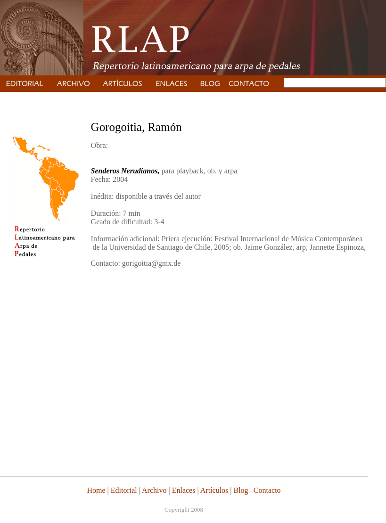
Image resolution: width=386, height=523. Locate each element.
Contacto (267, 490)
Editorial (123, 490)
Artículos (214, 490)
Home (96, 490)
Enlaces (184, 490)
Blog (241, 490)
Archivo (154, 490)
